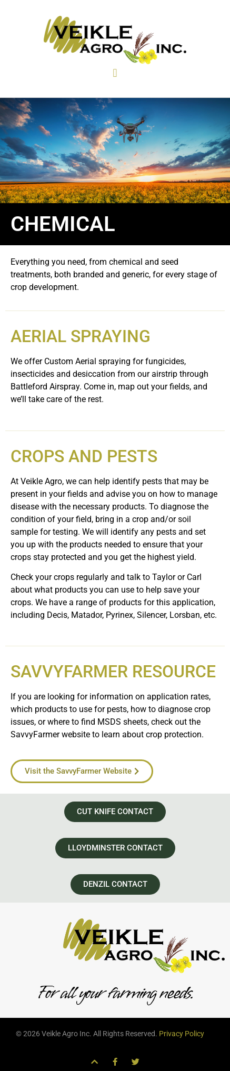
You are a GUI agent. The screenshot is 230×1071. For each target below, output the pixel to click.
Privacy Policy (181, 1033)
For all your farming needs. (115, 992)
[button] (115, 73)
